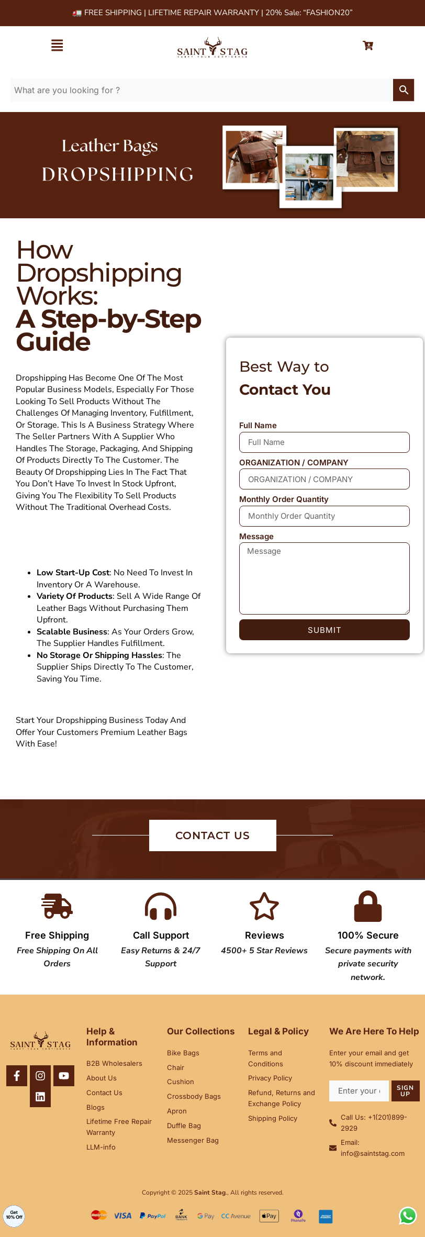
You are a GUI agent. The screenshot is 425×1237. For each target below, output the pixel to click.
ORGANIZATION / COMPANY (294, 462)
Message (256, 536)
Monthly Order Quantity (284, 499)
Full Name (258, 425)
